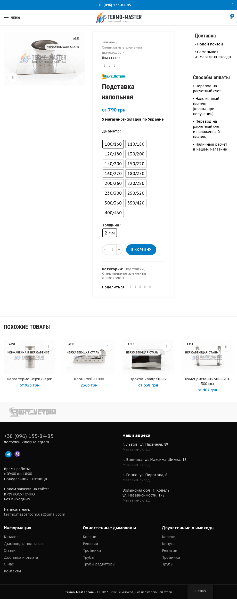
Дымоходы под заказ (23, 543)
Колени (89, 536)
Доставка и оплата (21, 557)
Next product (114, 65)
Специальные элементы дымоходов (122, 50)
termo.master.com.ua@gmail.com (34, 514)
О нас (9, 564)
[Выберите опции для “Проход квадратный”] (166, 346)
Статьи (9, 550)
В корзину (141, 249)
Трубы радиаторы (99, 564)
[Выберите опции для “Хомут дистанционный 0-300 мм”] (226, 346)
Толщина (110, 225)
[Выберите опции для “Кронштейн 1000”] (107, 346)
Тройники (92, 550)
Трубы (88, 557)
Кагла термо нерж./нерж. (30, 379)
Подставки (111, 58)
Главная (108, 42)
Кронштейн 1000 (89, 379)
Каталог (11, 536)
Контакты (12, 571)
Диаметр (111, 131)
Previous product (104, 65)
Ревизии (90, 543)
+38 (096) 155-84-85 (113, 5)
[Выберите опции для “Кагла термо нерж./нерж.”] (48, 346)
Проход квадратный (148, 379)
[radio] (113, 144)
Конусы (168, 543)
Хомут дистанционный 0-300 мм (207, 381)
